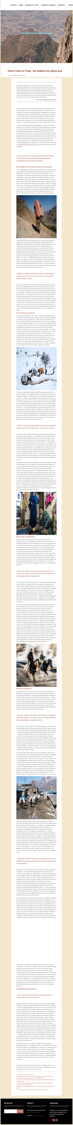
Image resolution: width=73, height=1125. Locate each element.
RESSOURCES (61, 5)
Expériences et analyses (19, 75)
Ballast (46, 100)
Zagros (18, 242)
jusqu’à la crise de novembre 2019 (28, 145)
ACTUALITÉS (13, 5)
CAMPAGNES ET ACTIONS (31, 5)
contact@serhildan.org (34, 1112)
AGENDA (21, 5)
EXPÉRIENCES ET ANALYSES (48, 5)
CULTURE (70, 5)
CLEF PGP (38, 1116)
